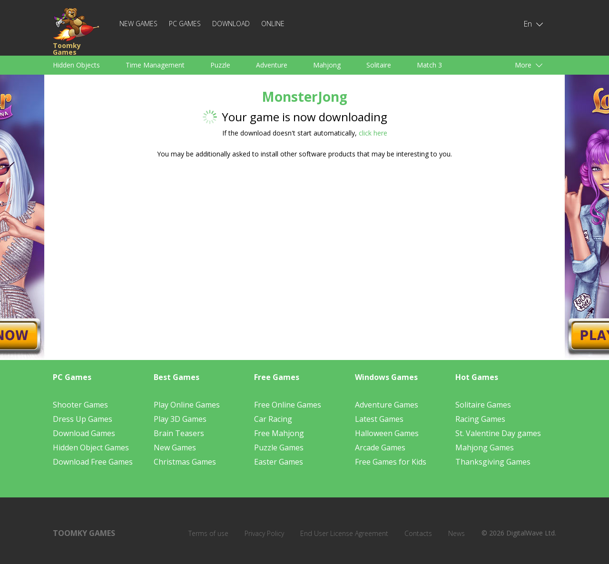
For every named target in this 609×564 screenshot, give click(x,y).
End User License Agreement (344, 533)
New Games (138, 23)
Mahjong (327, 64)
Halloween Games (387, 433)
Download (231, 23)
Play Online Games (187, 404)
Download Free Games (93, 462)
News (456, 533)
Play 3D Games (180, 419)
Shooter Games (80, 404)
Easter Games (278, 462)
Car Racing (273, 419)
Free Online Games (287, 404)
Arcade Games (380, 447)
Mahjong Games (484, 447)
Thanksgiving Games (492, 462)
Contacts (418, 533)
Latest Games (379, 419)
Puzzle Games (279, 447)
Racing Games (480, 419)
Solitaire (378, 64)
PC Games (185, 23)
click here (373, 132)
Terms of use (208, 533)
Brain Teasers (179, 433)
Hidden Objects (76, 64)
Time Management (155, 64)
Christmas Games (185, 462)
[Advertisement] (214, 240)
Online (273, 23)
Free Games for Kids (390, 462)
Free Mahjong (279, 433)
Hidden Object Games (91, 447)
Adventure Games (386, 404)
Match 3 (429, 64)
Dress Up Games (82, 419)
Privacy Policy (264, 533)
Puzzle (220, 64)
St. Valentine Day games (498, 433)
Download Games (84, 433)
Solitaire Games (483, 404)
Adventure (271, 64)
